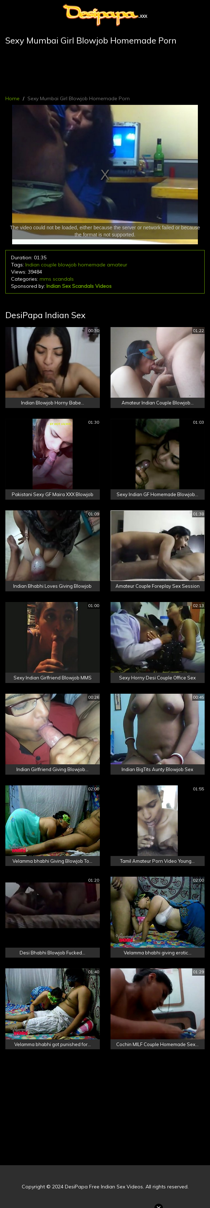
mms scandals (57, 279)
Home (12, 98)
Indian (32, 264)
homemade (92, 264)
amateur (117, 264)
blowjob (67, 264)
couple (49, 264)
